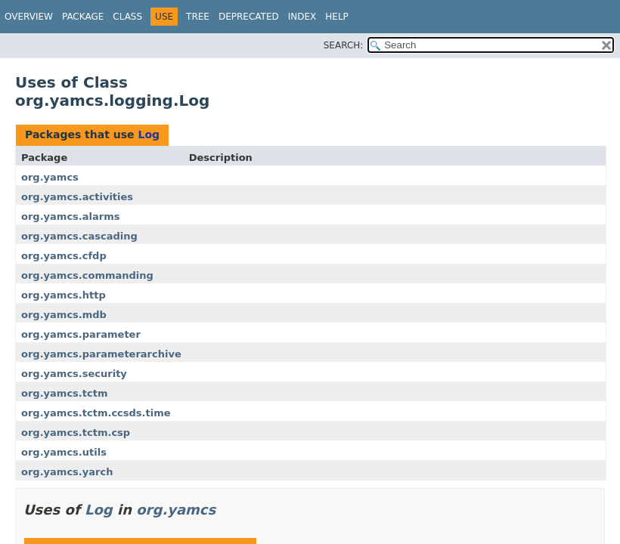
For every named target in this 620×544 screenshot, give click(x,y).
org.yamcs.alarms (70, 216)
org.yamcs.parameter (81, 334)
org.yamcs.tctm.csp (75, 432)
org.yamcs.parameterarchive (101, 354)
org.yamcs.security (74, 373)
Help (337, 16)
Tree (197, 16)
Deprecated (249, 16)
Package (83, 16)
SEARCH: (344, 45)
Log (149, 134)
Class (127, 16)
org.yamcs (50, 177)
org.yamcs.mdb (64, 314)
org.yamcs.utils (64, 452)
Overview (29, 16)
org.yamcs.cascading (79, 236)
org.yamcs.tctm (64, 393)
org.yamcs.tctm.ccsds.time (96, 413)
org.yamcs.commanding (87, 275)
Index (302, 16)
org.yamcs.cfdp (64, 255)
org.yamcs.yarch (67, 472)
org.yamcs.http (63, 295)
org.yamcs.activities (77, 196)
